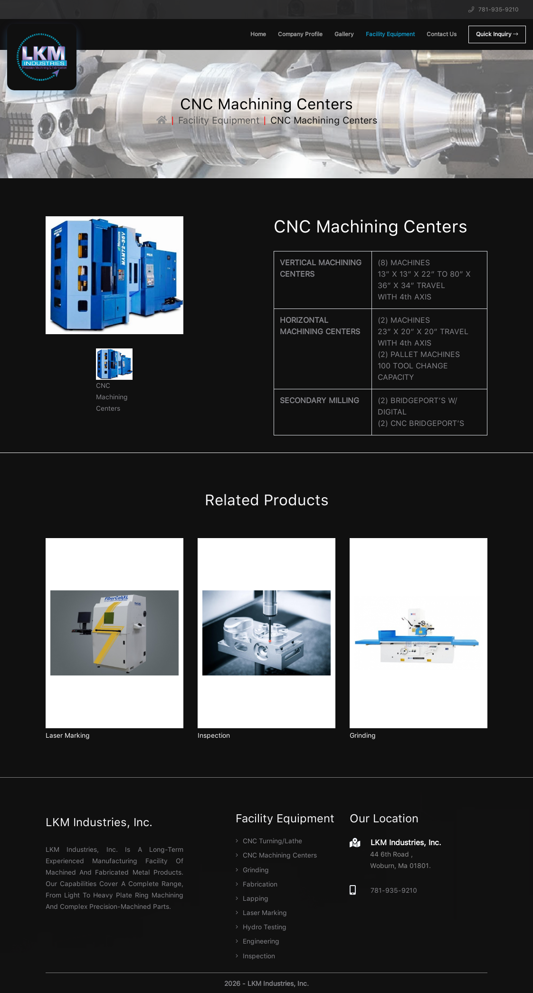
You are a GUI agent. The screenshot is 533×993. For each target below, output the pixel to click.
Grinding (363, 735)
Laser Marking (68, 735)
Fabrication (256, 883)
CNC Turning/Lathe (269, 841)
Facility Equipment (390, 34)
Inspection (214, 735)
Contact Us (442, 34)
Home (258, 34)
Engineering (257, 941)
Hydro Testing (261, 926)
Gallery (344, 34)
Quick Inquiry (497, 34)
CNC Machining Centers (276, 855)
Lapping (252, 898)
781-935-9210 (493, 9)
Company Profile (300, 34)
